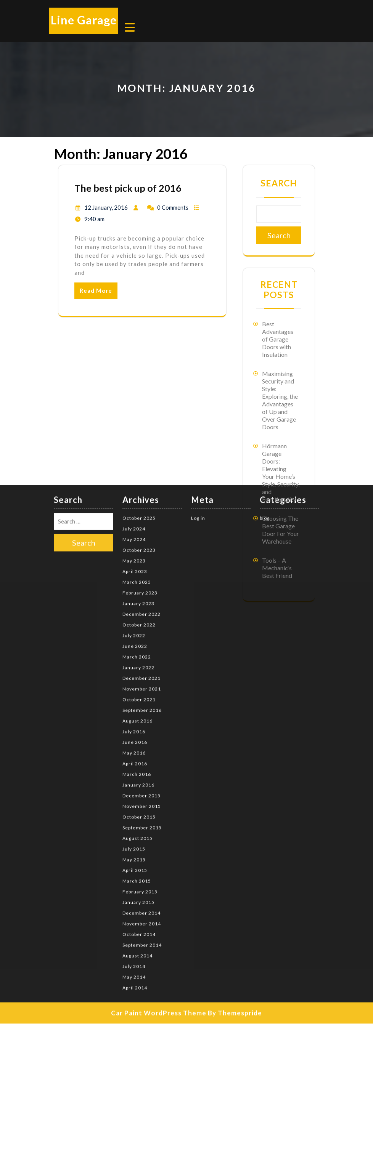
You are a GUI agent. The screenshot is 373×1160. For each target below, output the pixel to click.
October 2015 (139, 724)
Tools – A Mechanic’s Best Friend (277, 568)
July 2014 (133, 873)
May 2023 (134, 468)
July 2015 (133, 756)
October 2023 (139, 457)
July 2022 (133, 543)
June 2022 (134, 553)
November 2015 (141, 713)
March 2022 (136, 564)
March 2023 (136, 489)
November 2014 (141, 831)
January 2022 (138, 575)
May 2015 (134, 767)
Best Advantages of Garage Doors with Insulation (277, 339)
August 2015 (137, 745)
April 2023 (134, 478)
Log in (198, 425)
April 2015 (134, 777)
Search (278, 183)
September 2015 (142, 735)
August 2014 (137, 863)
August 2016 (137, 628)
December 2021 (141, 585)
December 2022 (141, 521)
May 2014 (134, 884)
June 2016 (134, 649)
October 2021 (139, 607)
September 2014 (142, 852)
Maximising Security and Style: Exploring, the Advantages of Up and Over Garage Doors (280, 400)
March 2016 (136, 681)
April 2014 (134, 895)
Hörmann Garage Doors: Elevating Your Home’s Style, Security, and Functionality (280, 472)
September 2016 (142, 617)
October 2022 (139, 532)
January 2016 (138, 692)
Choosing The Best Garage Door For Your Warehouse (280, 530)
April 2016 (134, 671)
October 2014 (139, 841)
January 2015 (138, 809)
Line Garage (84, 20)
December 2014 (141, 820)
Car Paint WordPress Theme (158, 920)
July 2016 (133, 639)
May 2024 (134, 446)
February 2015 (140, 799)
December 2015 (141, 703)
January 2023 (138, 510)
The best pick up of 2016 (128, 188)
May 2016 (134, 660)
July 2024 (133, 436)
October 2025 (139, 425)
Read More (96, 290)
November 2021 (141, 596)
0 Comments (172, 207)
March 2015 (136, 788)
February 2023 (140, 500)
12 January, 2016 (106, 207)
